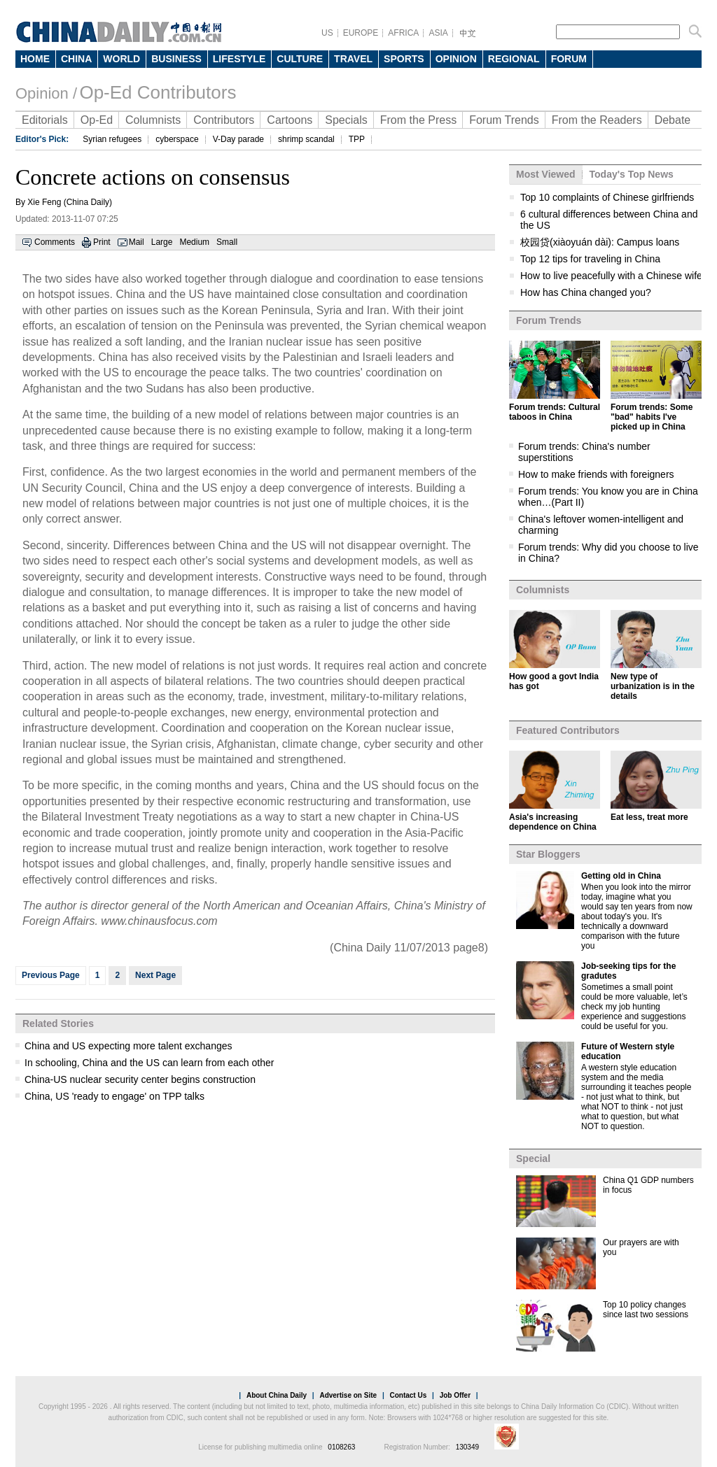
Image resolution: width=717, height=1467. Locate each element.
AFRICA (403, 33)
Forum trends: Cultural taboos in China (554, 412)
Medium (194, 242)
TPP (357, 139)
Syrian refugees (112, 139)
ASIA (438, 33)
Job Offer (455, 1395)
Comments (54, 242)
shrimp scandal (306, 139)
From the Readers (597, 120)
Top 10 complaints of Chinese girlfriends (607, 197)
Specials (346, 120)
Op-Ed (97, 120)
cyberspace (176, 139)
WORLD (121, 58)
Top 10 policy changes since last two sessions (645, 1309)
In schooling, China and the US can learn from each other (149, 1062)
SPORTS (404, 58)
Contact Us (407, 1395)
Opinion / (46, 93)
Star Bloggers (548, 854)
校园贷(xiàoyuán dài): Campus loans (599, 242)
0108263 (341, 1447)
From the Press (418, 120)
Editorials (45, 120)
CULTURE (300, 58)
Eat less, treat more (649, 817)
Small (226, 242)
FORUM (569, 58)
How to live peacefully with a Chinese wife (611, 275)
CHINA (76, 58)
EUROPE (361, 33)
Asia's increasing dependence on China (553, 822)
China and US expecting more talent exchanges (128, 1045)
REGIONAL (514, 58)
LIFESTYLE (239, 58)
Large (162, 242)
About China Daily (276, 1395)
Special (533, 1158)
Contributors (223, 120)
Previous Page (51, 975)
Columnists (153, 120)
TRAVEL (353, 58)
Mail (136, 242)
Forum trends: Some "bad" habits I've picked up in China (651, 417)
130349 (467, 1447)
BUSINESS (176, 58)
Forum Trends (504, 120)
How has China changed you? (585, 292)
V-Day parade (238, 139)
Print (102, 242)
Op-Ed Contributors (157, 92)
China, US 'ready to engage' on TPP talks (114, 1096)
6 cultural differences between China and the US (608, 219)
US (327, 33)
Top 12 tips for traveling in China (590, 258)
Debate (673, 120)
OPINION (456, 58)
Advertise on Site (348, 1395)
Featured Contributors (568, 730)
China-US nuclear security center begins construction (140, 1079)
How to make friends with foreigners (596, 474)
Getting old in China (621, 876)
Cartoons (289, 120)
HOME (35, 58)
